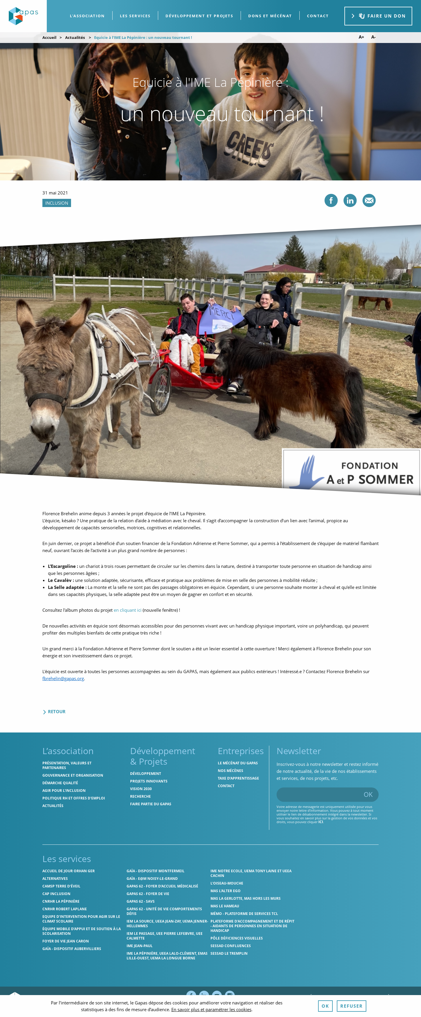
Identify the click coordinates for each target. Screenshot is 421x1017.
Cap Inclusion (56, 893)
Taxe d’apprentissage (238, 778)
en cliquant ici (128, 610)
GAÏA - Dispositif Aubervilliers (71, 948)
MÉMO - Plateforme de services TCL (244, 913)
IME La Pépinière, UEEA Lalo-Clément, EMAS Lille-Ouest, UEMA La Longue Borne (167, 956)
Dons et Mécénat (270, 15)
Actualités (75, 37)
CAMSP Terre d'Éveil (61, 886)
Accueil (49, 37)
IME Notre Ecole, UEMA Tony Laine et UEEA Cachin (250, 873)
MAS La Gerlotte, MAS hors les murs (245, 898)
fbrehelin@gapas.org (63, 678)
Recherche (140, 796)
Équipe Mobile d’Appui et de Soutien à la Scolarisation (81, 931)
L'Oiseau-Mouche (226, 883)
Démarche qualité (60, 782)
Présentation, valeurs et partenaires (67, 765)
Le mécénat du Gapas (238, 763)
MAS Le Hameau (224, 906)
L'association (87, 15)
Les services (135, 15)
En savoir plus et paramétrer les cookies (211, 1009)
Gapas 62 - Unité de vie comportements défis (164, 911)
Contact (226, 785)
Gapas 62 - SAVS (141, 901)
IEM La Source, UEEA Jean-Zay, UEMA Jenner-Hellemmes (167, 923)
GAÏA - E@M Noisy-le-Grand (152, 878)
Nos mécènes (230, 770)
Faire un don (378, 16)
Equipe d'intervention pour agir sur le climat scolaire (81, 919)
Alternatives (55, 878)
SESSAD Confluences (230, 945)
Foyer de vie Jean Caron (65, 941)
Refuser (351, 1006)
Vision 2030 (141, 788)
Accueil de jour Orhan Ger (68, 870)
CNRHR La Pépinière (61, 901)
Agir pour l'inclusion (64, 790)
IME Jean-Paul (140, 945)
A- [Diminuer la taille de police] (373, 37)
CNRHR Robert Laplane (64, 908)
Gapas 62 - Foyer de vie (148, 893)
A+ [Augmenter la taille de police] (361, 37)
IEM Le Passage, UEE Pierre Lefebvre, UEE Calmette (165, 936)
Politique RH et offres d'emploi (73, 798)
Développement (145, 773)
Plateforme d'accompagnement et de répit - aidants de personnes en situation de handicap (252, 926)
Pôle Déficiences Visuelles (236, 938)
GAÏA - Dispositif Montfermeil (155, 870)
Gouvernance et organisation (72, 775)
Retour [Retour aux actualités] (53, 711)
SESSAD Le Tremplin (229, 953)
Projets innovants (149, 781)
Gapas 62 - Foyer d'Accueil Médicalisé (162, 886)
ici (320, 821)
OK (368, 794)
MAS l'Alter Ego (225, 890)
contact (318, 15)
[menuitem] (88, 16)
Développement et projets (199, 15)
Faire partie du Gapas (150, 803)
